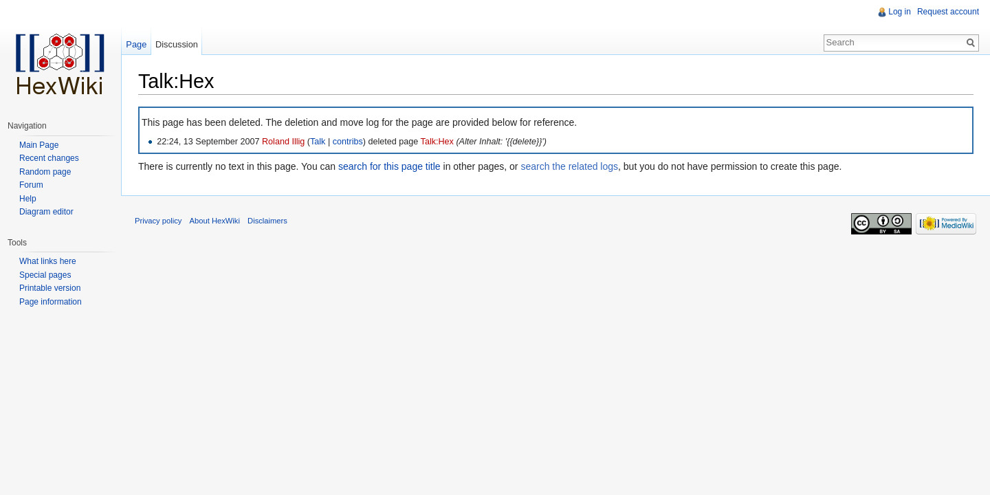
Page (136, 44)
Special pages (45, 275)
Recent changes (49, 158)
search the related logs (569, 166)
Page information (50, 302)
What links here (47, 261)
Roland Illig (283, 141)
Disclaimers (267, 221)
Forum (31, 185)
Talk (317, 141)
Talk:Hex (437, 141)
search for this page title (389, 166)
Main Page (38, 145)
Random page (45, 172)
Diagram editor (46, 212)
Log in (899, 11)
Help (27, 199)
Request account (948, 11)
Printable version (49, 288)
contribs (348, 141)
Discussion (176, 44)
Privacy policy (158, 221)
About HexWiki (215, 221)
